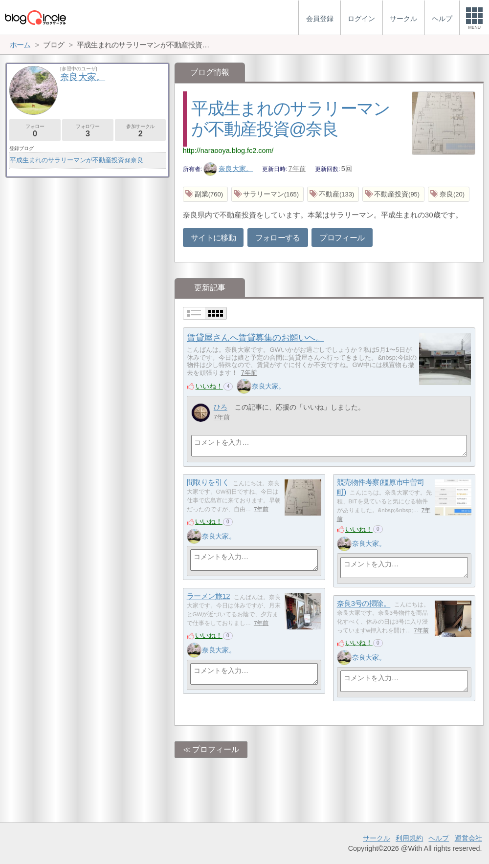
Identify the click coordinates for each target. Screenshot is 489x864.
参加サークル (140, 131)
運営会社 (468, 838)
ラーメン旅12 (208, 596)
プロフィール (341, 238)
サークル (376, 838)
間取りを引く (208, 482)
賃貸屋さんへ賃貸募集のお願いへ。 (255, 338)
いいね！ (209, 386)
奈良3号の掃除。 (364, 604)
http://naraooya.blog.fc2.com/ (228, 150)
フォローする (277, 238)
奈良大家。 (228, 169)
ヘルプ (438, 838)
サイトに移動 (213, 238)
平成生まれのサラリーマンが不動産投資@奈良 (76, 160)
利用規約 (409, 838)
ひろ (220, 407)
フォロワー (87, 131)
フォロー (35, 131)
